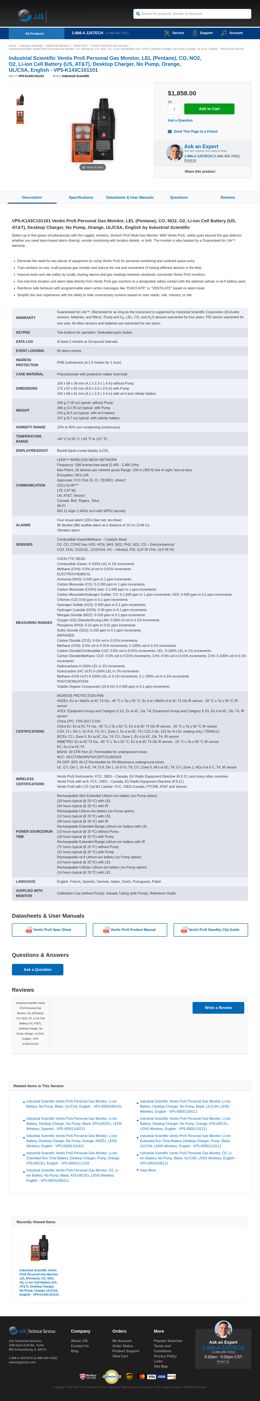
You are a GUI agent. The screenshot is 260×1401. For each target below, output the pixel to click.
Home (12, 45)
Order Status (122, 1346)
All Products (34, 33)
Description (32, 197)
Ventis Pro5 (81, 45)
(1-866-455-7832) (117, 33)
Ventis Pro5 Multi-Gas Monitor (109, 45)
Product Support (125, 1351)
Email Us (190, 160)
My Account (121, 1341)
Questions (179, 197)
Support (202, 33)
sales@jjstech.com (22, 1362)
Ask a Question (180, 120)
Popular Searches (168, 1341)
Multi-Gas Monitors (58, 45)
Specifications (81, 197)
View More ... (150, 1170)
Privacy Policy (165, 1356)
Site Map (161, 1366)
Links (158, 1361)
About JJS (79, 1341)
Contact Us (80, 1346)
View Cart (120, 1356)
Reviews (228, 197)
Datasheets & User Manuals (130, 197)
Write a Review (218, 1008)
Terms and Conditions (163, 1348)
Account (232, 33)
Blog (75, 1351)
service (173, 33)
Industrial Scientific (31, 45)
